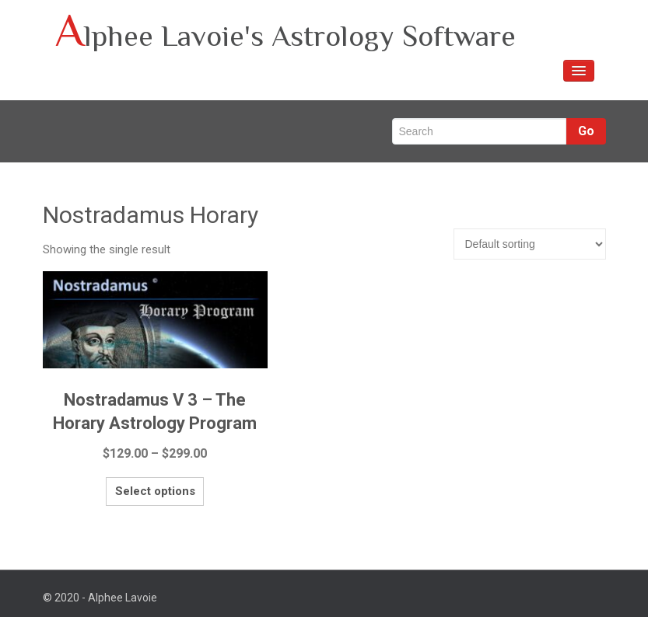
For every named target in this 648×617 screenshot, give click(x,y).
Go (586, 131)
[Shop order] (530, 244)
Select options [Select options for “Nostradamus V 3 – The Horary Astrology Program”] (122, 486)
